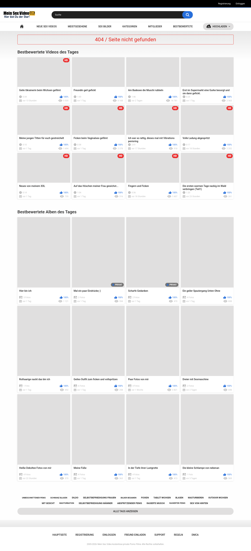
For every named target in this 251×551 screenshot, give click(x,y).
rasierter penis (177, 503)
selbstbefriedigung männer (96, 503)
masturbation (66, 503)
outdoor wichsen (218, 497)
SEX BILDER (104, 26)
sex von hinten (199, 503)
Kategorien (130, 26)
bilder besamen (128, 498)
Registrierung (224, 3)
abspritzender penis (129, 503)
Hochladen (219, 26)
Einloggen (240, 3)
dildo (75, 497)
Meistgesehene (77, 26)
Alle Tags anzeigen (125, 511)
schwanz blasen (58, 498)
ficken (145, 497)
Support (159, 534)
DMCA (195, 534)
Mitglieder (155, 26)
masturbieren (196, 497)
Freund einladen (135, 534)
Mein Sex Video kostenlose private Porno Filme (119, 544)
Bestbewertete (183, 26)
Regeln (178, 534)
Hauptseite (21, 26)
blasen (179, 497)
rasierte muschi (156, 503)
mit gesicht (48, 503)
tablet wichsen (162, 497)
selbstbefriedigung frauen (99, 497)
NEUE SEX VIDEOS (47, 26)
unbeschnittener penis (33, 498)
